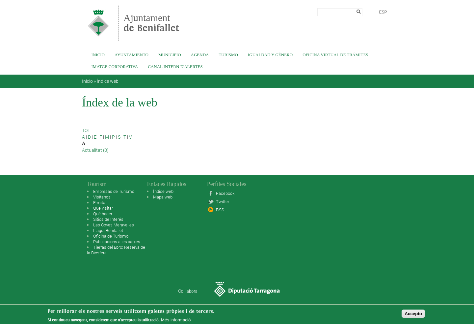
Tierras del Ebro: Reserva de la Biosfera (116, 250)
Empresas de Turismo (113, 191)
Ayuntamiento (131, 54)
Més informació (176, 321)
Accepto (413, 315)
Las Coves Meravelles (113, 225)
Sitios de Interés (108, 219)
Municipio (169, 54)
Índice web (107, 81)
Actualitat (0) (95, 150)
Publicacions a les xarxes (116, 241)
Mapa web (162, 197)
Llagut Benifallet (108, 230)
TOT (86, 130)
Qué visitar (103, 208)
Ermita (99, 202)
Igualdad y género (270, 54)
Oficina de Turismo (110, 236)
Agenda (200, 54)
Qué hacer (102, 214)
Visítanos (102, 197)
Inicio (98, 54)
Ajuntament (151, 23)
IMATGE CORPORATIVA (115, 66)
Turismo (228, 54)
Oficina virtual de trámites (335, 54)
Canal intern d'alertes (175, 66)
